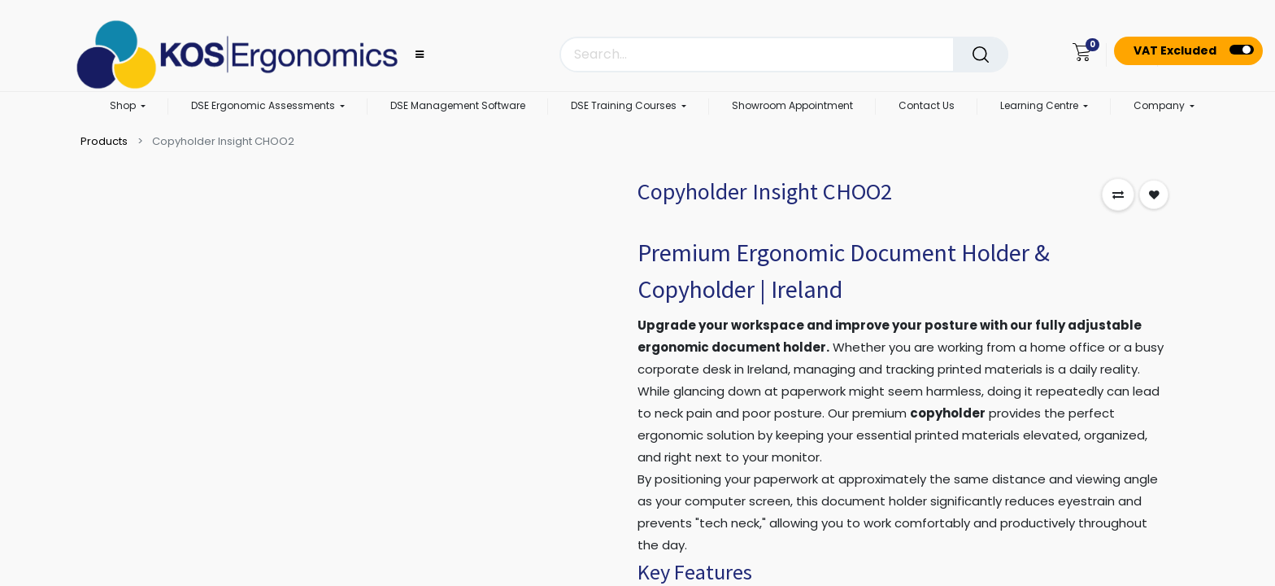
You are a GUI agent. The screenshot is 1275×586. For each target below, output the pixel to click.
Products (104, 141)
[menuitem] (458, 106)
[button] (1118, 194)
